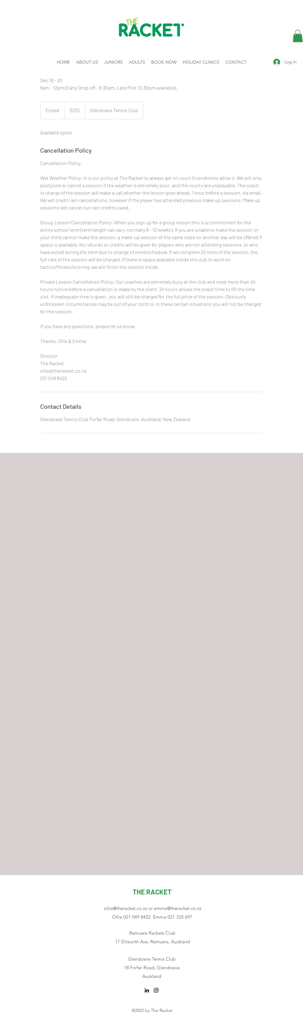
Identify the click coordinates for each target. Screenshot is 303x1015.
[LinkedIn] (147, 990)
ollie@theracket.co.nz (125, 908)
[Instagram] (156, 990)
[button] (297, 36)
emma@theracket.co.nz (177, 908)
